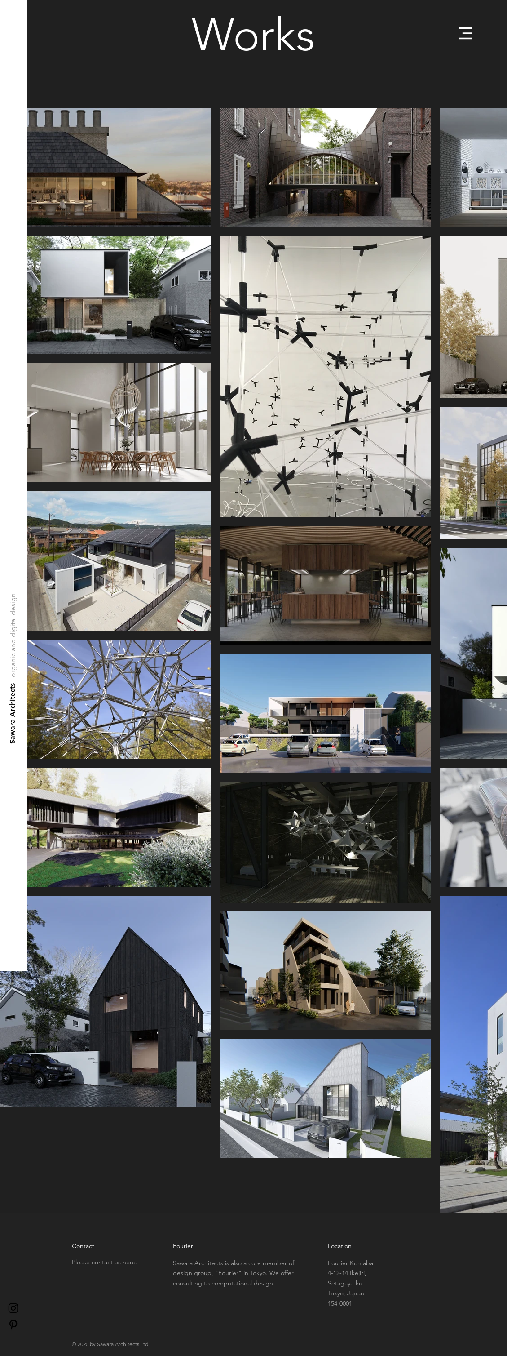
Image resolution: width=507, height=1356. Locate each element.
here (129, 1262)
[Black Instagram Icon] (13, 1308)
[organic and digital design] (13, 635)
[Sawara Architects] (13, 713)
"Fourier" (228, 1273)
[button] (465, 33)
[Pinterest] (13, 1324)
